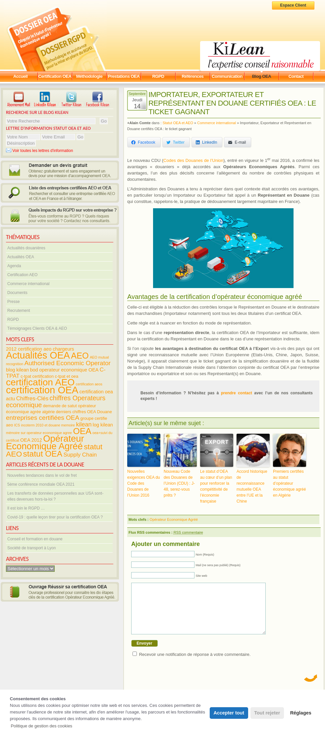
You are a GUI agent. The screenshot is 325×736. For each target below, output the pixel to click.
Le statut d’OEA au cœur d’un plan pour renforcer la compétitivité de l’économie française (216, 486)
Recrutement (18, 310)
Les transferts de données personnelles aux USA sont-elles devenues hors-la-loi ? (55, 496)
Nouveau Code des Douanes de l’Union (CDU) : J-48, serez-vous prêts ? (179, 483)
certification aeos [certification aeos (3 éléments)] (89, 384)
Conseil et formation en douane (35, 539)
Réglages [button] (300, 712)
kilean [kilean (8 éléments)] (83, 424)
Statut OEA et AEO (178, 123)
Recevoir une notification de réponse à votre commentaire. (195, 664)
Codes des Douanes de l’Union (193, 160)
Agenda (14, 266)
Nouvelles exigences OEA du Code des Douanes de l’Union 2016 (143, 483)
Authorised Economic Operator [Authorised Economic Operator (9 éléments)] (67, 363)
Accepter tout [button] (228, 712)
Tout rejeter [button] (267, 712)
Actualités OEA (20, 257)
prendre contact (236, 393)
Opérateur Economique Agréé (174, 519)
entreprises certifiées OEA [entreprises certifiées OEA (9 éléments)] (42, 417)
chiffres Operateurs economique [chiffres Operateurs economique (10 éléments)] (55, 401)
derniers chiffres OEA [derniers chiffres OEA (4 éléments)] (76, 411)
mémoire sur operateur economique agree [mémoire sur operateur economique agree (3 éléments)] (39, 433)
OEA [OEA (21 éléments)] (82, 431)
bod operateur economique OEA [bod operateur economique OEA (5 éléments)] (64, 369)
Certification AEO (22, 274)
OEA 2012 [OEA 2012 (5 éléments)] (31, 440)
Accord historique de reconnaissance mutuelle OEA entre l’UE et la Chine (252, 486)
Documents (17, 292)
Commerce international (28, 283)
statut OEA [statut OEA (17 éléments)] (42, 453)
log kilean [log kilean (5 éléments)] (103, 424)
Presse (13, 301)
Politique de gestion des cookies (41, 725)
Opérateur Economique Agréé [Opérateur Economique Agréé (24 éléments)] (45, 442)
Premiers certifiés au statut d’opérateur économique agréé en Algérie (289, 483)
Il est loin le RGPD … (26, 508)
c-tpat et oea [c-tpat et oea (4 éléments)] (66, 376)
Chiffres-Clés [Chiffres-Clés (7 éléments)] (32, 398)
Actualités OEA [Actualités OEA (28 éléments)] (38, 355)
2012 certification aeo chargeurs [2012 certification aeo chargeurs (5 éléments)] (40, 349)
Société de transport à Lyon (31, 548)
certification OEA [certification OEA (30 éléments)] (42, 389)
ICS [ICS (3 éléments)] (17, 425)
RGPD (13, 319)
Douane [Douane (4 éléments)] (104, 411)
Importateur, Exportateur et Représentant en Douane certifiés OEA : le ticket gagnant (232, 103)
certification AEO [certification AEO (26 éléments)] (40, 382)
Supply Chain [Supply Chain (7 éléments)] (80, 455)
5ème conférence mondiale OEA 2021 (41, 484)
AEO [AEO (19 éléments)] (80, 355)
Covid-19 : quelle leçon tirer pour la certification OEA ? (55, 517)
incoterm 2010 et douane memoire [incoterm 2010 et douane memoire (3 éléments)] (48, 425)
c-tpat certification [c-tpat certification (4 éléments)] (37, 376)
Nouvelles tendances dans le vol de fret (42, 475)
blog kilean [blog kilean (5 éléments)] (17, 369)
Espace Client (293, 5)
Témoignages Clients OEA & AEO (37, 328)
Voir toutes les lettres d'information (39, 150)
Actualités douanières (26, 248)
